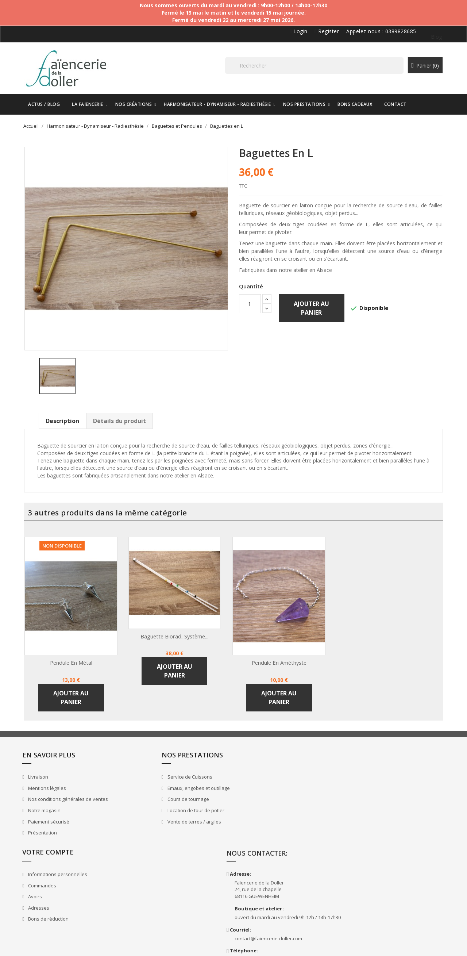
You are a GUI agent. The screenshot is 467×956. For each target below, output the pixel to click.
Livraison (46, 774)
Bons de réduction (264, 819)
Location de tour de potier (169, 808)
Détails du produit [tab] (126, 415)
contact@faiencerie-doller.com (384, 845)
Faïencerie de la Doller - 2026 (61, 941)
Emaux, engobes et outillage (171, 785)
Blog (430, 36)
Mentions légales (55, 785)
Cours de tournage (161, 796)
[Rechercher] (328, 68)
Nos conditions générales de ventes (76, 796)
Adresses (255, 808)
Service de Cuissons (163, 774)
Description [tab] (69, 415)
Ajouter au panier (311, 308)
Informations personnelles (274, 774)
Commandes (258, 785)
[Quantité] (250, 304)
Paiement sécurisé (57, 819)
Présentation (51, 830)
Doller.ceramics (368, 908)
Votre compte (264, 752)
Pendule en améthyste (285, 656)
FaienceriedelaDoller (374, 887)
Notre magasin (52, 808)
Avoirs (251, 796)
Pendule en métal (78, 656)
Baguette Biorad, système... (181, 630)
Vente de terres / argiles (167, 819)
